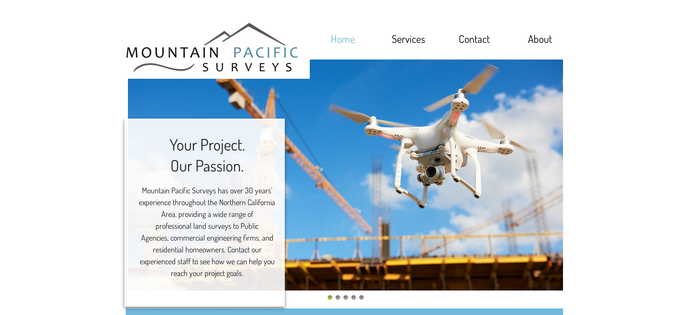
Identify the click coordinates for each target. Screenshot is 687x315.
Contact (474, 39)
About (540, 39)
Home (343, 39)
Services (408, 39)
